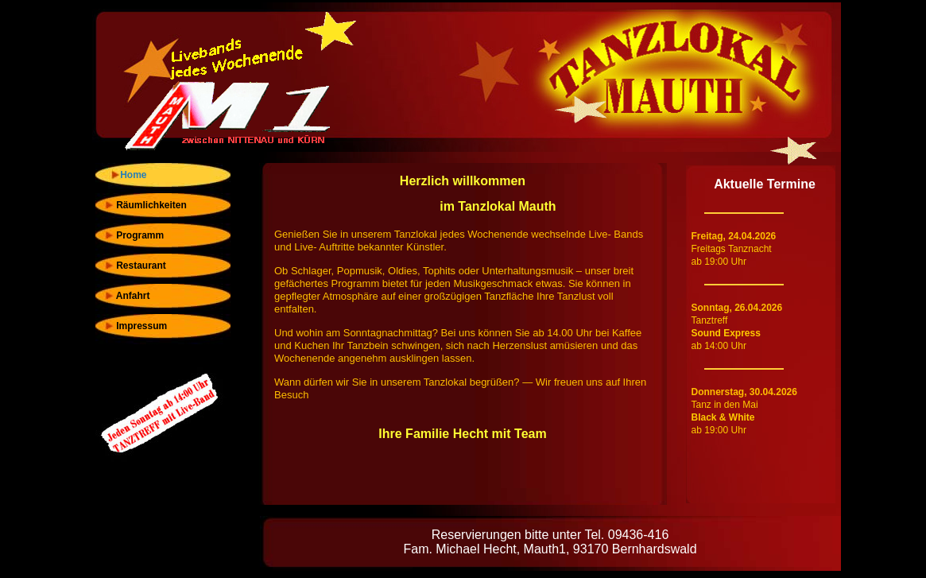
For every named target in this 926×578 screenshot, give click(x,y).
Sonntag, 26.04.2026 (737, 307)
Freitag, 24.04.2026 (734, 236)
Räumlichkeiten (145, 205)
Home (131, 174)
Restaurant (134, 265)
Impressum (135, 326)
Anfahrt (126, 295)
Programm (134, 235)
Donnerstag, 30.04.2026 (744, 392)
